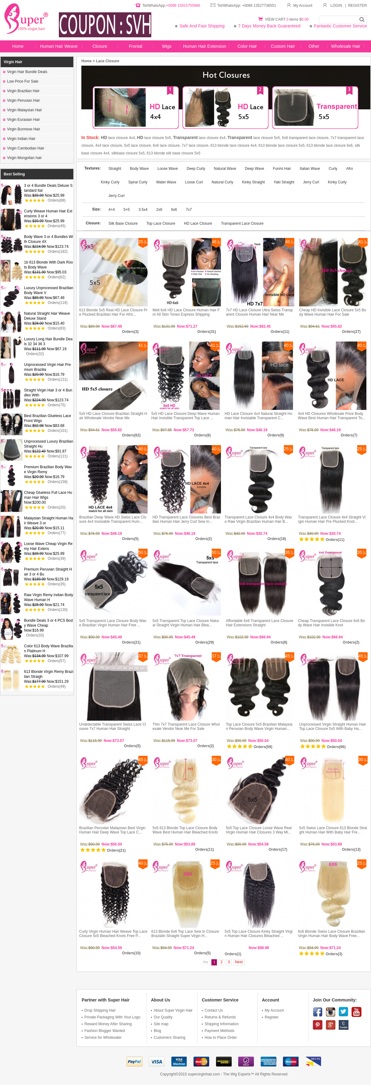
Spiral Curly (137, 182)
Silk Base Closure (123, 223)
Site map (159, 1024)
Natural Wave (225, 168)
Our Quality (162, 1017)
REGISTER (357, 5)
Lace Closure (107, 61)
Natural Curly (222, 182)
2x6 (159, 209)
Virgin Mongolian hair (22, 158)
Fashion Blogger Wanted (103, 1031)
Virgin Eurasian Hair (21, 119)
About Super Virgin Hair (172, 1010)
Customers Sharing (168, 1037)
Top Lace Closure (160, 223)
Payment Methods (218, 1031)
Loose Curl (194, 182)
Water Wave (166, 182)
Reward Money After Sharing (107, 1024)
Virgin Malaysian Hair (22, 110)
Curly (333, 168)
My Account (299, 5)
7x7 (189, 209)
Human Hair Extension (204, 46)
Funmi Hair (282, 168)
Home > (88, 61)
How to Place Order (219, 1037)
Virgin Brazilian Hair (21, 91)
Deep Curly (196, 168)
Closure (99, 46)
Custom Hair (283, 46)
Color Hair (247, 46)
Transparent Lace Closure (242, 223)
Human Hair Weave (59, 46)
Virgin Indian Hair (19, 139)
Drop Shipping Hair (99, 1010)
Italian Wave (310, 168)
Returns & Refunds (219, 1017)
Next (239, 962)
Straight (115, 168)
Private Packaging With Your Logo (111, 1017)
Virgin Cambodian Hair (23, 148)
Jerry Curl (311, 182)
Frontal (135, 46)
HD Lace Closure (198, 223)
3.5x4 (142, 209)
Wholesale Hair (346, 46)
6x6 (174, 209)
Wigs (166, 46)
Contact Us (212, 1010)
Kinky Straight (253, 182)
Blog (156, 1031)
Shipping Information (220, 1024)
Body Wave (140, 168)
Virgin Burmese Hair (21, 129)
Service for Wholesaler (102, 1037)
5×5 (127, 209)
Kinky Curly (337, 182)
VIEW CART (276, 19)
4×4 (112, 209)
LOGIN (336, 5)
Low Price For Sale (20, 81)
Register (270, 1017)
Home (17, 46)
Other (313, 46)
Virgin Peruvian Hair (21, 100)
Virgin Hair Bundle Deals (25, 72)
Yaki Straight (284, 182)
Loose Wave (167, 168)
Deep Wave (254, 168)
